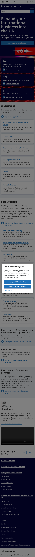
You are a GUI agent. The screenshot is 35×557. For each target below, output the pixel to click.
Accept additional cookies (17, 282)
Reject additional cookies (17, 286)
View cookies (8, 290)
